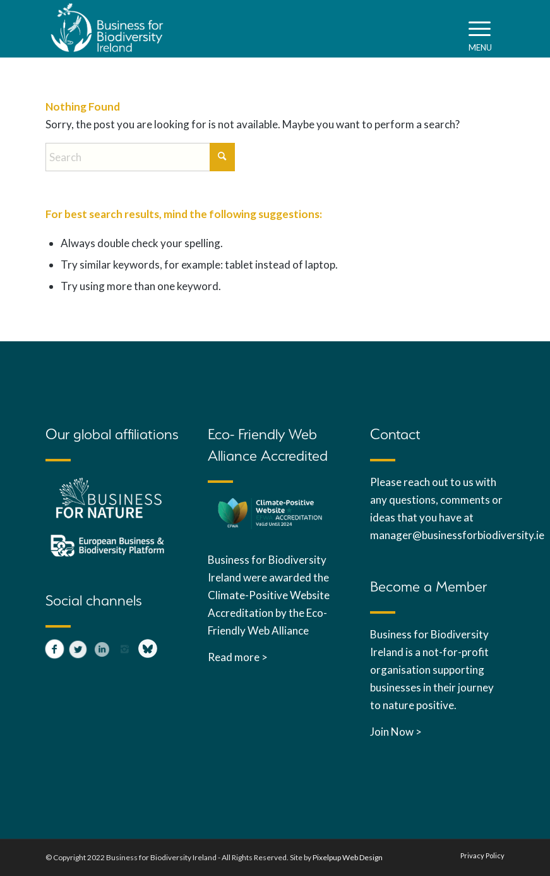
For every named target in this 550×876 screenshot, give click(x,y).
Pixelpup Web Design (348, 857)
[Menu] (480, 28)
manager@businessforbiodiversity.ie (458, 535)
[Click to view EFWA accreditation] (270, 514)
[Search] (140, 157)
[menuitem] (480, 28)
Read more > (238, 657)
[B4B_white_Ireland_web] (107, 28)
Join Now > (396, 731)
